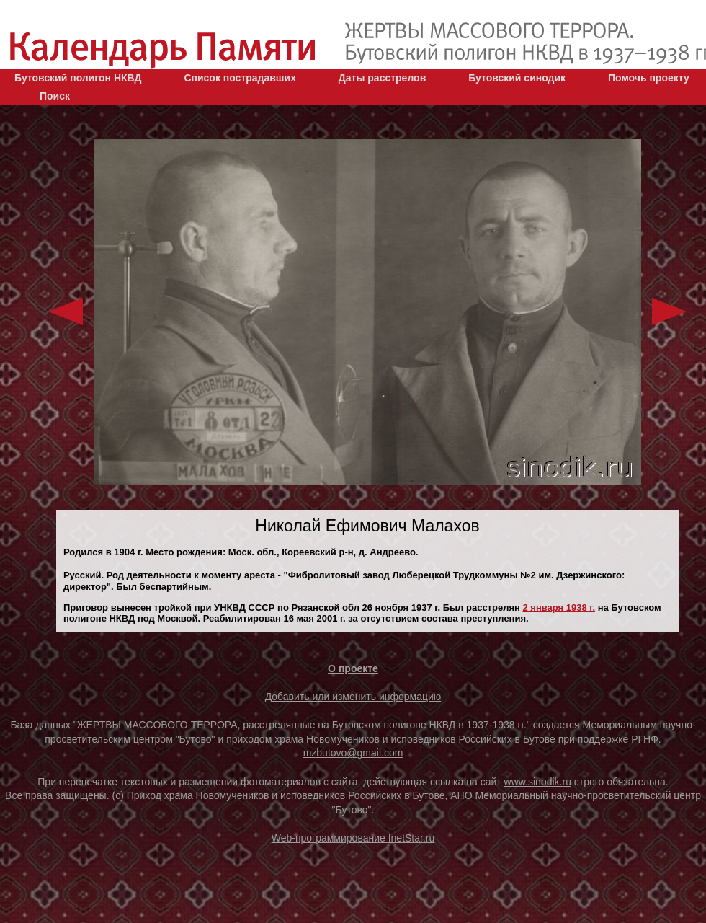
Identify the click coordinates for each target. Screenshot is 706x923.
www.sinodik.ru (537, 781)
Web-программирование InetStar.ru (353, 838)
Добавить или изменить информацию (353, 696)
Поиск (55, 96)
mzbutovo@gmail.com (353, 753)
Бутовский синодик (517, 78)
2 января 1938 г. (558, 607)
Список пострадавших (240, 78)
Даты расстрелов (382, 78)
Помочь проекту (648, 78)
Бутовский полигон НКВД (77, 78)
